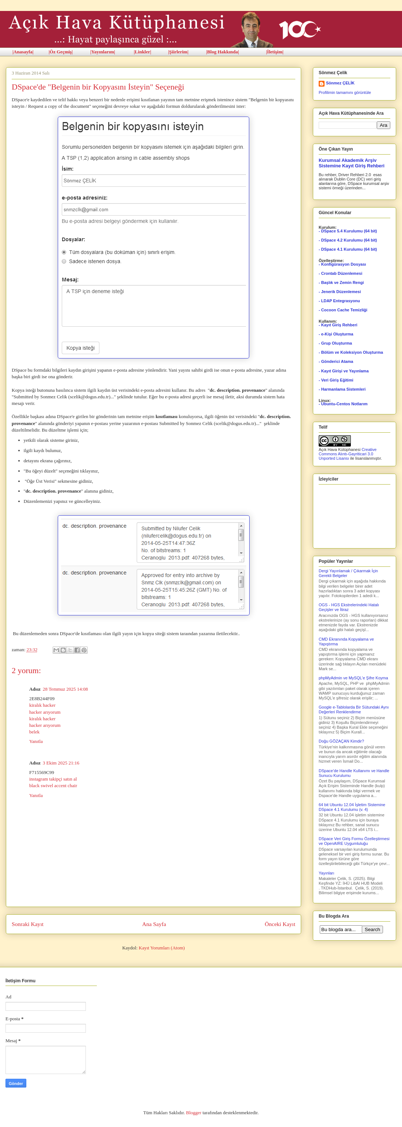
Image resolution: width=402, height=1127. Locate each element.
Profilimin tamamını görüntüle (345, 92)
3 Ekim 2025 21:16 (61, 763)
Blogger (193, 1112)
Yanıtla (36, 741)
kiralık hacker (42, 705)
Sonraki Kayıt (27, 924)
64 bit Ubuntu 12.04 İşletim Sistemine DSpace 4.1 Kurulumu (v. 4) (352, 807)
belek (34, 732)
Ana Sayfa (154, 924)
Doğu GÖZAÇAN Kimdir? (341, 741)
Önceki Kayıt (280, 924)
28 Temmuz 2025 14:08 (65, 689)
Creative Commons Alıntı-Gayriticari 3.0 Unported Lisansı (347, 453)
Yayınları (326, 873)
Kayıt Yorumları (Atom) (162, 947)
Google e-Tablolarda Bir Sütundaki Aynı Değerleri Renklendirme (354, 709)
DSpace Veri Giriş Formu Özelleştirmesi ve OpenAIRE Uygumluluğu (354, 841)
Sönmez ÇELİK (340, 83)
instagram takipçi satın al (53, 779)
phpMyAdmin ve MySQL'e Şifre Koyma (353, 678)
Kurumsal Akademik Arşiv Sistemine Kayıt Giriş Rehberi (351, 163)
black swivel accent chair (53, 785)
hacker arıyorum (45, 712)
